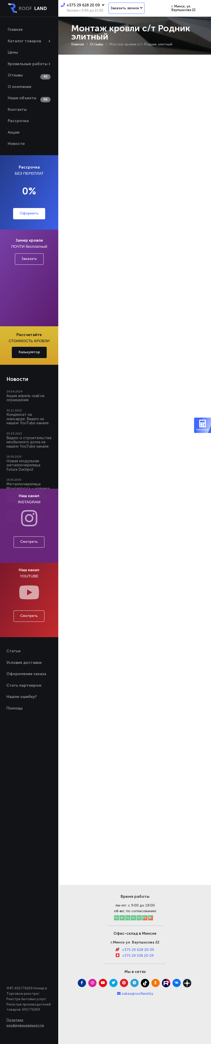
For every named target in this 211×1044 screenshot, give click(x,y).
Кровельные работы (27, 64)
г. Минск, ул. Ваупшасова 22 (183, 8)
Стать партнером (24, 685)
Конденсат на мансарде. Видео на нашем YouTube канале (27, 418)
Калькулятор (29, 352)
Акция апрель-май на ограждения (25, 397)
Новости (16, 143)
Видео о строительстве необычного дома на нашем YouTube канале (29, 442)
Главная (15, 29)
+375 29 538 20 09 (138, 955)
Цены (13, 52)
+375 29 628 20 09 (82, 5)
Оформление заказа (26, 674)
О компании (19, 86)
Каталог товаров (24, 41)
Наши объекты (22, 98)
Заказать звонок (126, 8)
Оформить (29, 213)
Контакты (17, 109)
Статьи (13, 651)
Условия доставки (24, 662)
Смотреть (29, 541)
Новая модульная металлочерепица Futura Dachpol (23, 465)
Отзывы (15, 75)
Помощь (14, 708)
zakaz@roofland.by (137, 993)
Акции (14, 132)
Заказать (29, 259)
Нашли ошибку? (21, 696)
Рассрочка (18, 121)
